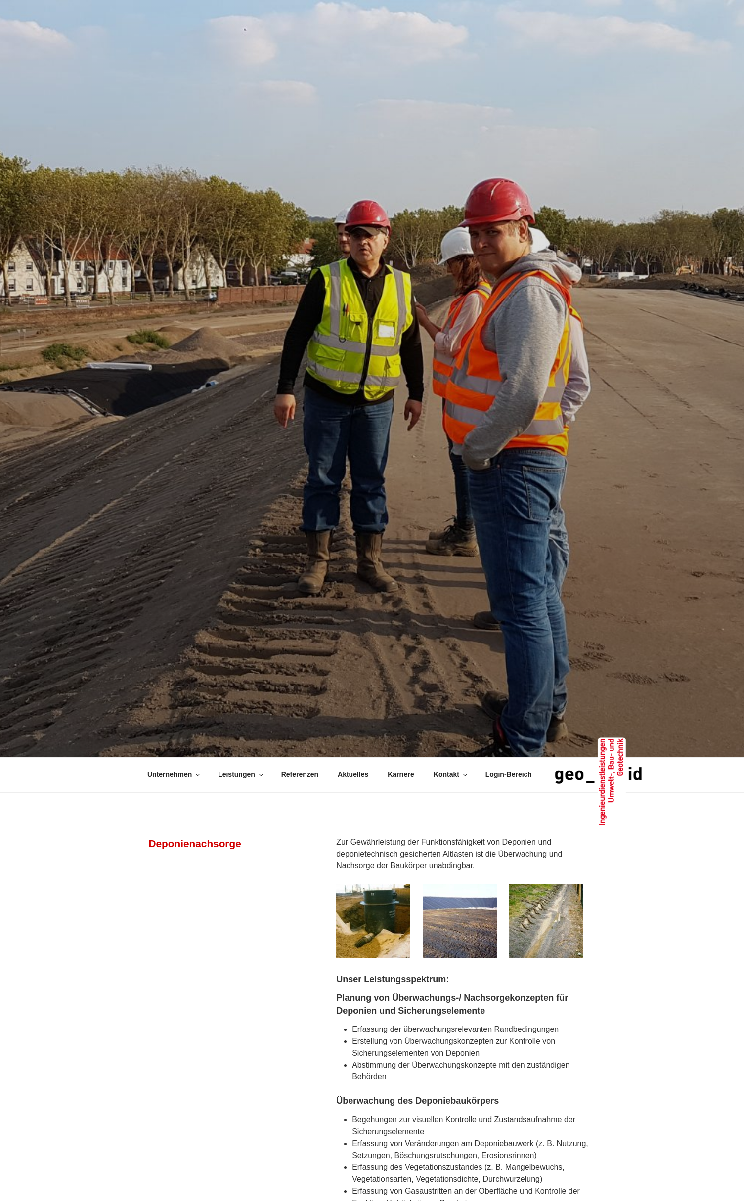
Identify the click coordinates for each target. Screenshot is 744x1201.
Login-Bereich (508, 774)
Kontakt (451, 774)
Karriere (401, 774)
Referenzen (299, 774)
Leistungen (241, 774)
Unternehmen (174, 774)
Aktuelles (353, 774)
